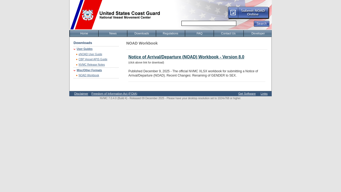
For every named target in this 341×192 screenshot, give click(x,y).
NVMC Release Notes (92, 64)
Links (264, 93)
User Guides (84, 48)
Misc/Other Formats (89, 70)
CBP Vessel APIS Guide (93, 59)
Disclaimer (81, 93)
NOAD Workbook (89, 75)
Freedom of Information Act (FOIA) (114, 93)
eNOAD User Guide (90, 54)
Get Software (246, 93)
